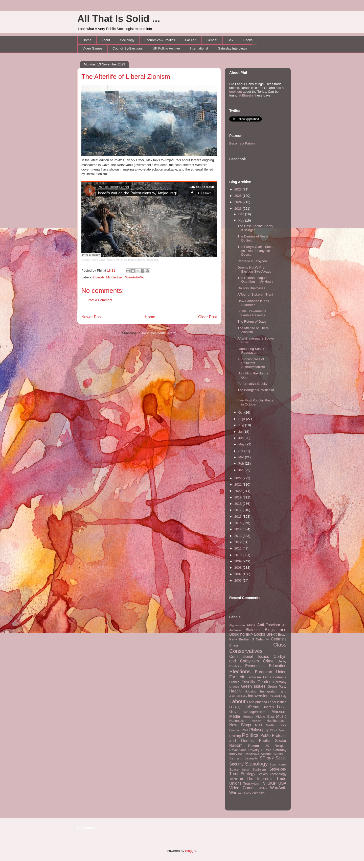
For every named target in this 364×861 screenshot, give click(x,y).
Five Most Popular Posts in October (255, 402)
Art (284, 625)
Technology (278, 774)
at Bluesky (246, 95)
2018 (238, 504)
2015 (238, 523)
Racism (235, 745)
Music (281, 716)
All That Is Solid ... (118, 18)
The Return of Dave (251, 321)
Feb (241, 463)
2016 (238, 516)
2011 (238, 548)
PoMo (265, 735)
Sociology (127, 40)
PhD (245, 730)
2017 (238, 510)
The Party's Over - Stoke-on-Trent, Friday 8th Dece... (255, 250)
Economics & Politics (160, 40)
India (244, 696)
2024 (238, 202)
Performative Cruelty (252, 384)
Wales (263, 788)
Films (267, 677)
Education (277, 666)
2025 (238, 196)
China (233, 645)
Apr (241, 451)
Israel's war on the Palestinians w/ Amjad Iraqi (132, 259)
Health (235, 691)
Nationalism (237, 721)
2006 (238, 580)
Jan (241, 470)
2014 (238, 529)
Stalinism (259, 769)
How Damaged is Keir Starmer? (253, 303)
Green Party (277, 686)
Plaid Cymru (278, 730)
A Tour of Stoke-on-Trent (255, 294)
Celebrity (262, 639)
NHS (258, 725)
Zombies (258, 793)
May (241, 444)
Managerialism (254, 712)
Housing (250, 691)
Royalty (253, 750)
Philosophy (258, 730)
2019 (238, 497)
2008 (238, 567)
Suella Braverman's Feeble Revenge (251, 313)
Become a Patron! (242, 143)
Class (279, 645)
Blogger (190, 851)
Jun (241, 438)
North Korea (276, 725)
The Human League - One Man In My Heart (254, 280)
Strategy (248, 774)
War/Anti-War (135, 277)
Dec (241, 214)
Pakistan (235, 730)
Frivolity (248, 682)
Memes (247, 717)
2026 (238, 189)
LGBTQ (234, 707)
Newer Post (91, 317)
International (199, 48)
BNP (249, 634)
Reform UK (258, 746)
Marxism (278, 711)
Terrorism (236, 779)
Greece (234, 686)
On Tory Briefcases (251, 288)
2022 (238, 478)
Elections (240, 671)
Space (234, 769)
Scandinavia (252, 753)
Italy (283, 696)
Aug (241, 425)
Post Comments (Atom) (159, 333)
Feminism (254, 677)
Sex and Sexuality (243, 758)
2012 (238, 542)
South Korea (278, 764)
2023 (238, 208)
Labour (237, 701)
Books (248, 40)
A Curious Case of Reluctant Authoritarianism (251, 363)
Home (87, 40)
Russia (266, 750)
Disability (235, 666)
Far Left (190, 40)
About (105, 40)
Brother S (246, 639)
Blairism (253, 630)
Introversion (258, 696)
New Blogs (240, 725)
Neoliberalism (276, 721)
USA (282, 783)
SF (262, 758)
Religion (280, 746)
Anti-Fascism (268, 625)
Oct (241, 412)
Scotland (280, 754)
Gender (212, 40)
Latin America (257, 702)
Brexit (271, 634)
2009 (238, 561)
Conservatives (246, 651)
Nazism (256, 720)
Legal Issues (277, 702)
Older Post (207, 317)
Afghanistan (237, 625)
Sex (230, 40)
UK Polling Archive (166, 48)
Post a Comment (100, 300)
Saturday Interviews (232, 48)
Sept (242, 419)
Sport (245, 769)
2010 (238, 555)
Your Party (244, 793)
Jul (240, 432)
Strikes (263, 774)
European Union (270, 672)
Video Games (93, 48)
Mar (241, 457)
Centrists (278, 639)
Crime (268, 661)
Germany (279, 682)
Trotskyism (251, 783)
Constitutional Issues (249, 656)
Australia (235, 630)
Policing (235, 736)
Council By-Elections (127, 48)
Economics (254, 666)
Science (266, 754)
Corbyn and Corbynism (257, 658)
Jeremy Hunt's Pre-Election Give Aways (254, 269)
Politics (250, 735)
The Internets (259, 778)
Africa (251, 625)
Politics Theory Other (93, 259)
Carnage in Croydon (252, 261)
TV (263, 783)
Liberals (99, 277)
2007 (238, 574)
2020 (238, 491)
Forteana (279, 677)
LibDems (251, 707)
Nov (241, 220)
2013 (238, 536)
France (234, 682)
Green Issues (253, 686)
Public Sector (272, 740)
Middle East (114, 277)
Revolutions (237, 750)
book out (235, 91)
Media (234, 716)
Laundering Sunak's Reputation (251, 351)
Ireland (275, 696)
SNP (270, 758)
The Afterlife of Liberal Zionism (125, 76)
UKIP (272, 783)
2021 (238, 484)
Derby (282, 661)
